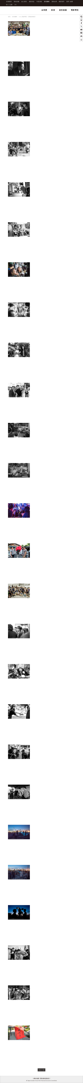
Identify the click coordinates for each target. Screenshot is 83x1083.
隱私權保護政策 (44, 1078)
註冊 (11, 4)
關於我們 (61, 1)
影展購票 (9, 1)
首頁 (9, 16)
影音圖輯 (46, 1)
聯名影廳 (16, 1)
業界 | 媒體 (69, 1)
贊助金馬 (54, 1)
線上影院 (24, 1)
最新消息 (31, 1)
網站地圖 (36, 1078)
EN (15, 4)
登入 (7, 4)
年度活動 (39, 1)
